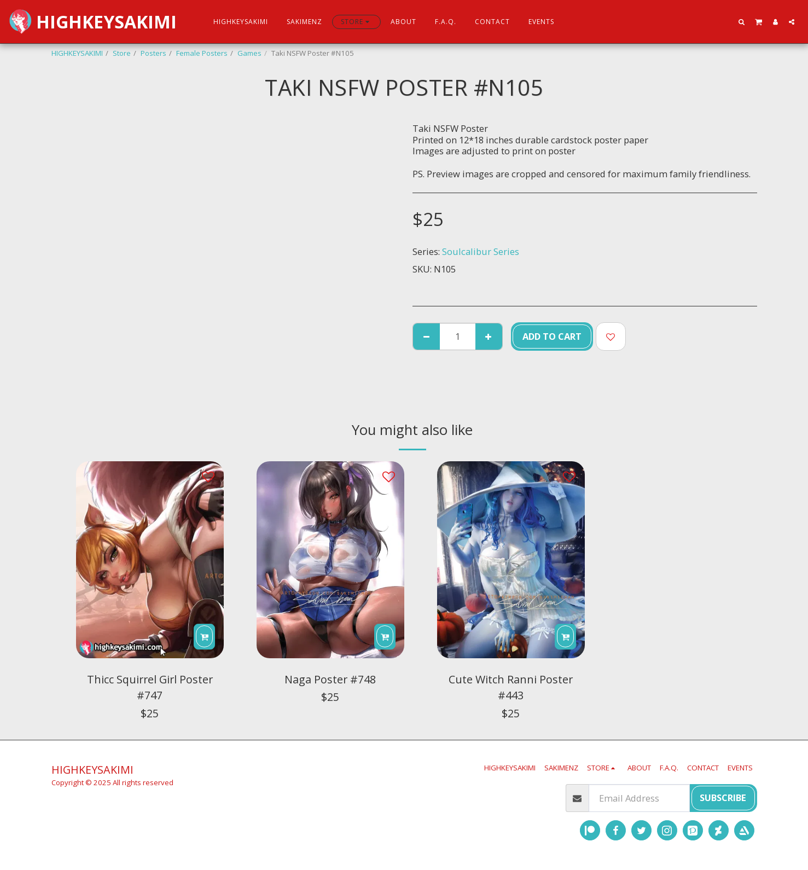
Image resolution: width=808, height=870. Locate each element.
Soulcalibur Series (480, 251)
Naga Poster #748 (330, 679)
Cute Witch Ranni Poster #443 (511, 687)
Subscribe (723, 797)
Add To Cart (552, 336)
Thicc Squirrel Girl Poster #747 (150, 687)
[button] (741, 21)
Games (249, 53)
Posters (153, 53)
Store (122, 53)
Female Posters (202, 53)
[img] (150, 559)
